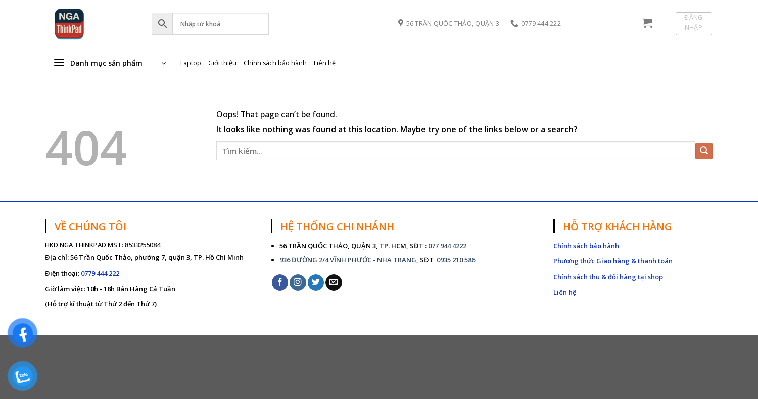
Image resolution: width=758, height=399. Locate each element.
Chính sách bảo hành (275, 63)
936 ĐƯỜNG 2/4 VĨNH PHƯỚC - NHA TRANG (347, 259)
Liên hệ (325, 63)
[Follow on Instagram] (298, 282)
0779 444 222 (100, 273)
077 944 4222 (447, 245)
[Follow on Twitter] (316, 282)
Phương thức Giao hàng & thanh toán (613, 260)
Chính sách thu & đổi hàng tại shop (608, 276)
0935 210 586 (455, 259)
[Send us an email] (333, 282)
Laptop (190, 63)
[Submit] (704, 151)
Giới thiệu (222, 63)
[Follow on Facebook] (280, 282)
